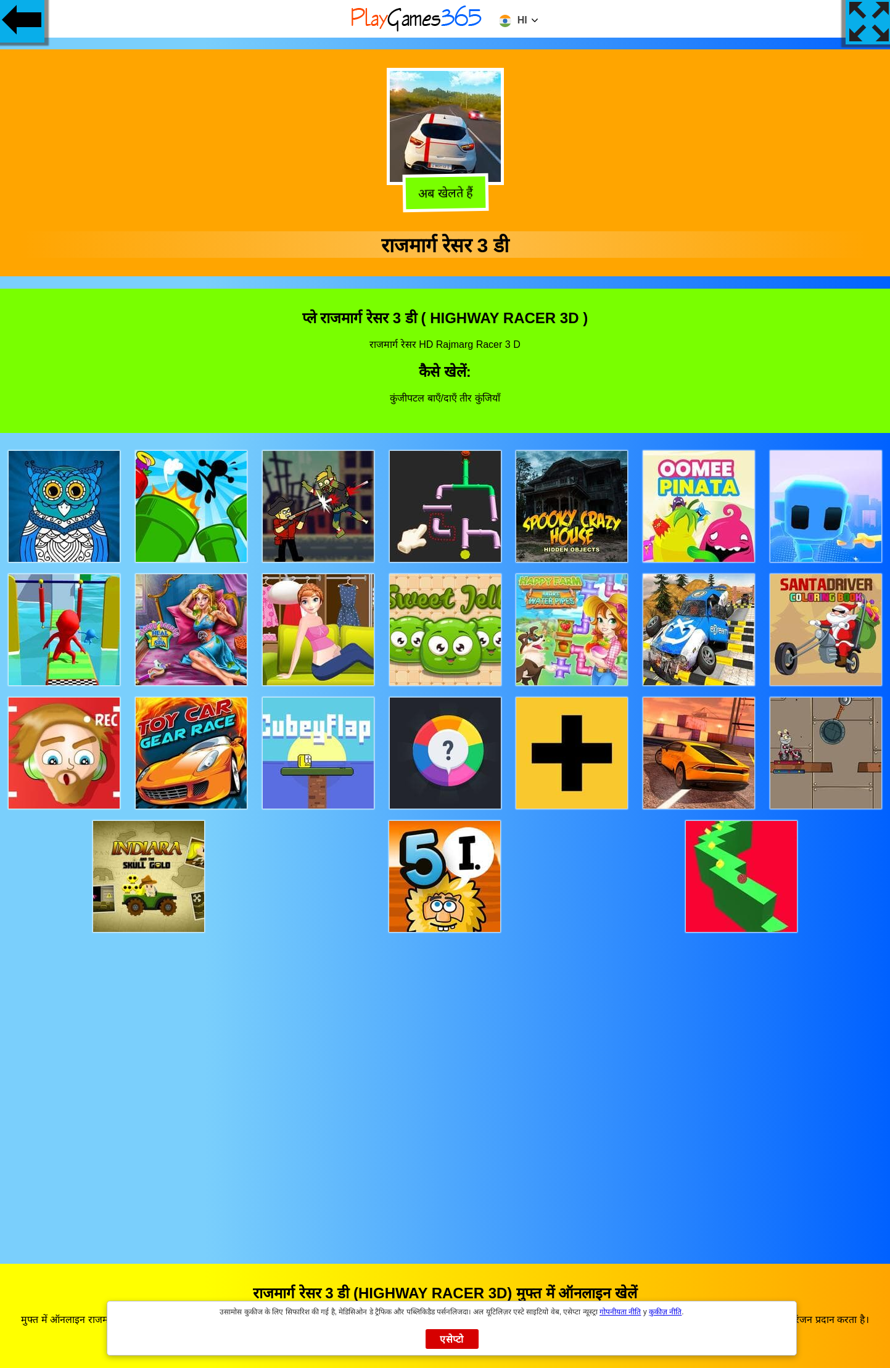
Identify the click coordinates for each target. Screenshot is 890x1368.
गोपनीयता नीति (620, 1312)
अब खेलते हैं (445, 194)
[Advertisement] (445, 1086)
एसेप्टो (452, 1339)
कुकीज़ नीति (665, 1312)
